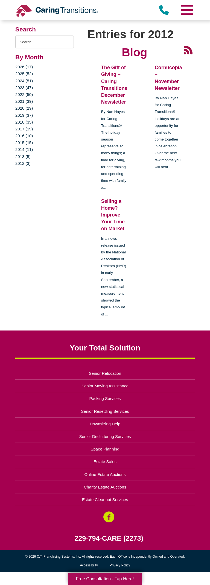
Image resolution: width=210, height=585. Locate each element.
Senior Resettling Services (105, 411)
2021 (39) (24, 101)
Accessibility (89, 565)
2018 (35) (24, 122)
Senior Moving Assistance (105, 386)
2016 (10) (24, 135)
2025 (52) (24, 73)
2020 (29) (24, 108)
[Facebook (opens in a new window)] (108, 516)
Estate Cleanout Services (105, 499)
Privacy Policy (120, 565)
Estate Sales (105, 461)
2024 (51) (24, 80)
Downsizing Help (105, 424)
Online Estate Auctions (105, 474)
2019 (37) (24, 115)
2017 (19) (24, 129)
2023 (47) (24, 87)
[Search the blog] (44, 42)
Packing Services (105, 398)
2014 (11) (24, 149)
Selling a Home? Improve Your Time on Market (113, 215)
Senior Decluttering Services (105, 436)
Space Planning (105, 449)
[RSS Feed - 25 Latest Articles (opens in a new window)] (188, 49)
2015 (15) (24, 142)
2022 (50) (24, 94)
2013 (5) (23, 156)
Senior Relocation (105, 373)
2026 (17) (24, 67)
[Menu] (186, 10)
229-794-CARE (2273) (108, 538)
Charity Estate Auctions (105, 487)
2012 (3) (23, 163)
